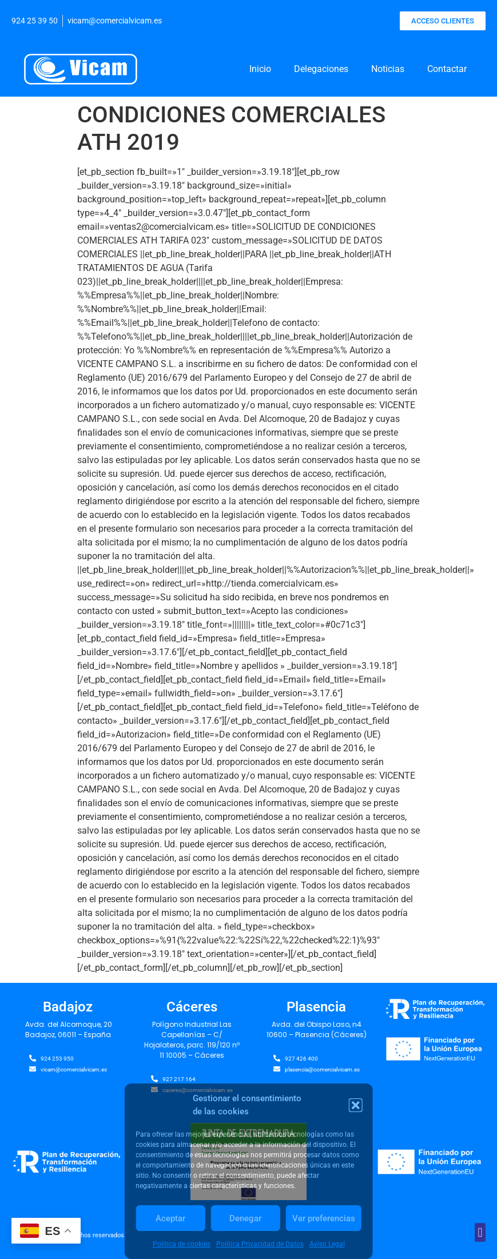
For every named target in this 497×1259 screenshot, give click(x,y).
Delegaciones (321, 68)
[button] (355, 1105)
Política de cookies (181, 1244)
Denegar (245, 1218)
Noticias (387, 68)
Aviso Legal (327, 1244)
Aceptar (170, 1218)
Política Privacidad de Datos (260, 1244)
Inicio (260, 68)
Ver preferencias (323, 1218)
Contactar (447, 68)
